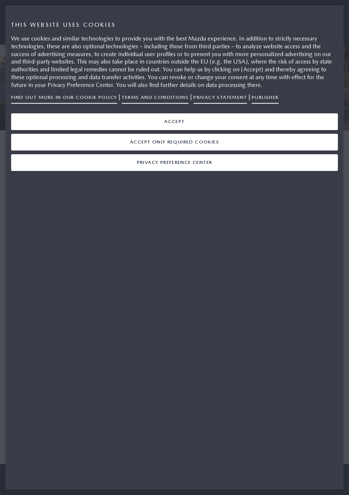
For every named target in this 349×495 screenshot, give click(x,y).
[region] (174, 247)
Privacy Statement (220, 97)
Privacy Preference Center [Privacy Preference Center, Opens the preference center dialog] (174, 162)
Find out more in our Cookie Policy (64, 97)
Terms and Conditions (155, 97)
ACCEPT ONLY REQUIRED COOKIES (174, 142)
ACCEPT (174, 121)
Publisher (265, 97)
